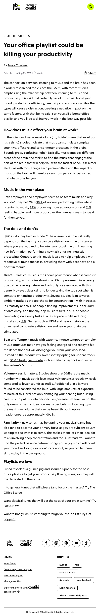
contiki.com (12, 591)
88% (33, 207)
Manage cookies (12, 581)
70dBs (68, 373)
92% (29, 306)
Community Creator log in (18, 569)
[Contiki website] (26, 543)
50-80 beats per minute (26, 360)
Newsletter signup (13, 575)
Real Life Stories (17, 36)
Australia (64, 580)
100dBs (50, 414)
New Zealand (84, 580)
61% (88, 207)
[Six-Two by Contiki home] (16, 6)
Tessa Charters (18, 65)
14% (23, 321)
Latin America (67, 588)
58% (72, 311)
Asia (77, 564)
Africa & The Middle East (72, 595)
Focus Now (11, 506)
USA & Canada (67, 572)
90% (39, 202)
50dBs (49, 384)
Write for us (10, 563)
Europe (63, 564)
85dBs (76, 384)
